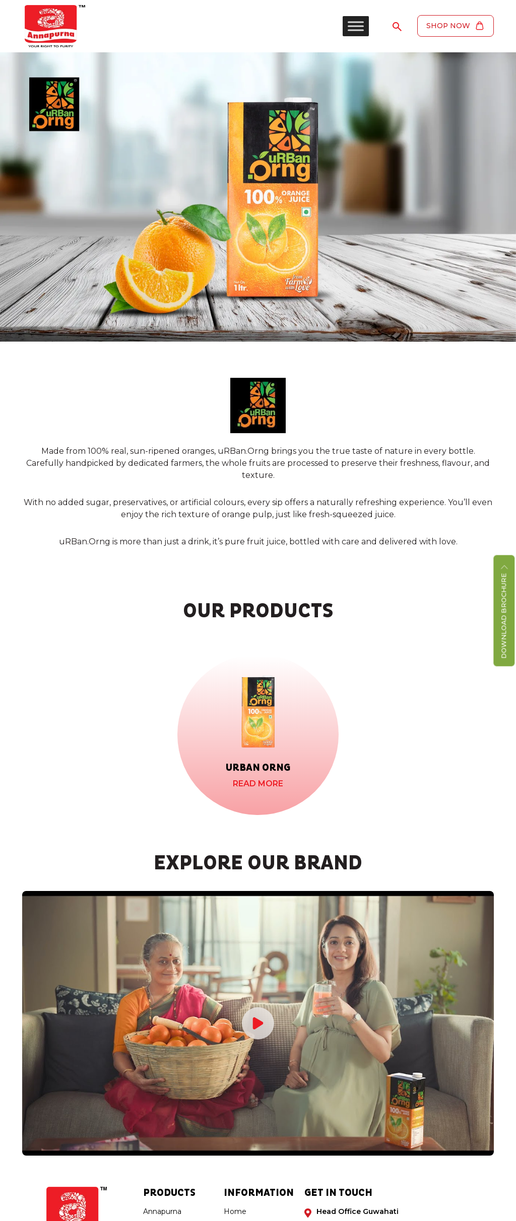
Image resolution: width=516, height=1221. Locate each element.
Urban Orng (258, 768)
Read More (258, 783)
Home (235, 1211)
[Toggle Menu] (355, 26)
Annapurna (162, 1211)
